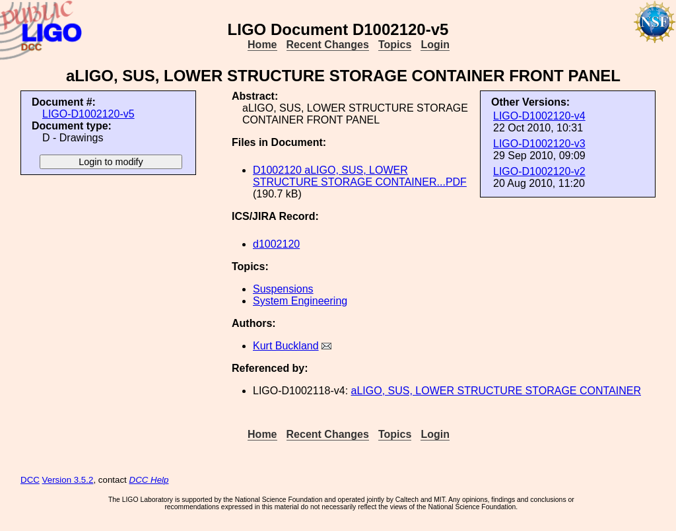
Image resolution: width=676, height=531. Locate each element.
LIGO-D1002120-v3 (539, 143)
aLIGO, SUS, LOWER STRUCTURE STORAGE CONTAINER (496, 390)
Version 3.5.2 (68, 480)
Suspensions (283, 289)
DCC (30, 480)
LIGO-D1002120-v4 (539, 116)
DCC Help (149, 480)
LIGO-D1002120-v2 (539, 171)
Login (435, 44)
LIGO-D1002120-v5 (88, 114)
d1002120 (276, 244)
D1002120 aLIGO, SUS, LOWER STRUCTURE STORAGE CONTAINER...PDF (360, 176)
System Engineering (300, 300)
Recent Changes (328, 44)
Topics (394, 44)
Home (262, 44)
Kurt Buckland (286, 345)
